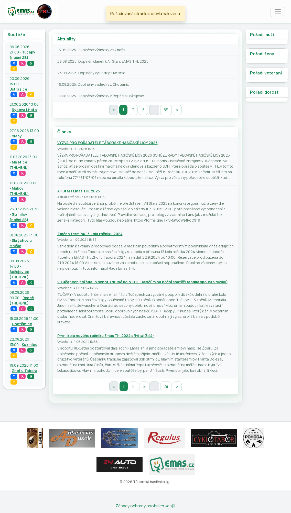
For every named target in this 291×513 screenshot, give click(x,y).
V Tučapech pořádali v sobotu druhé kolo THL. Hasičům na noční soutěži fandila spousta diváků (142, 281)
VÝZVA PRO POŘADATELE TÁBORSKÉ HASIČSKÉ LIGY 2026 (107, 142)
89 (166, 110)
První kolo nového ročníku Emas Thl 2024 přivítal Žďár (105, 335)
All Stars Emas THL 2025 (78, 191)
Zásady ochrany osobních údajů (145, 506)
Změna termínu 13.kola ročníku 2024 (90, 233)
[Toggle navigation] (278, 12)
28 (166, 386)
